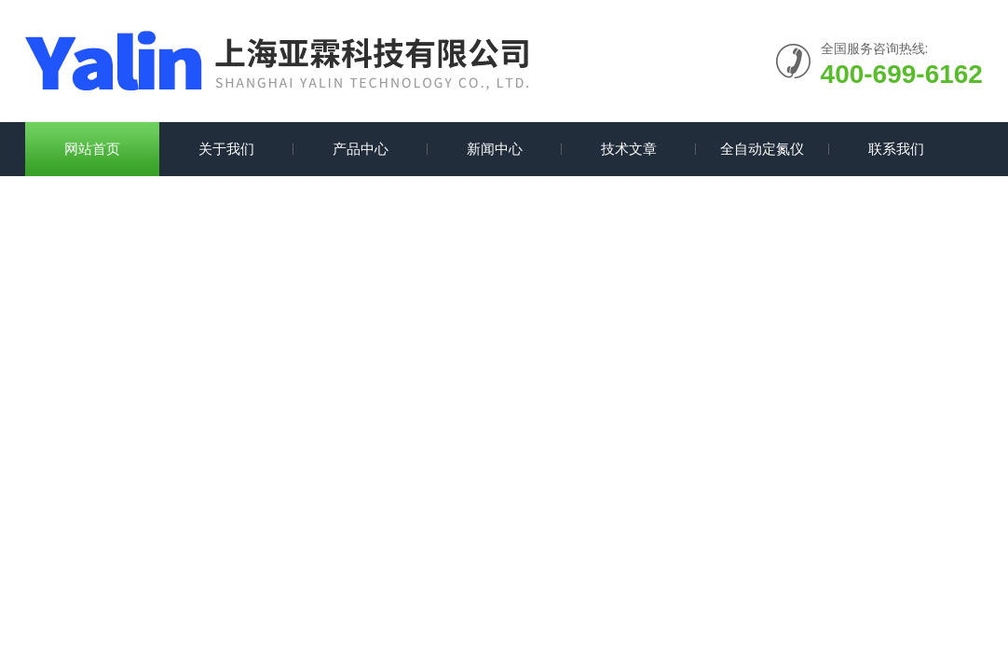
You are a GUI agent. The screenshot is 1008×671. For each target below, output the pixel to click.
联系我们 (896, 149)
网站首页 (92, 149)
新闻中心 (495, 149)
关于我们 (226, 149)
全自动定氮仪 (762, 149)
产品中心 (360, 149)
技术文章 (629, 149)
